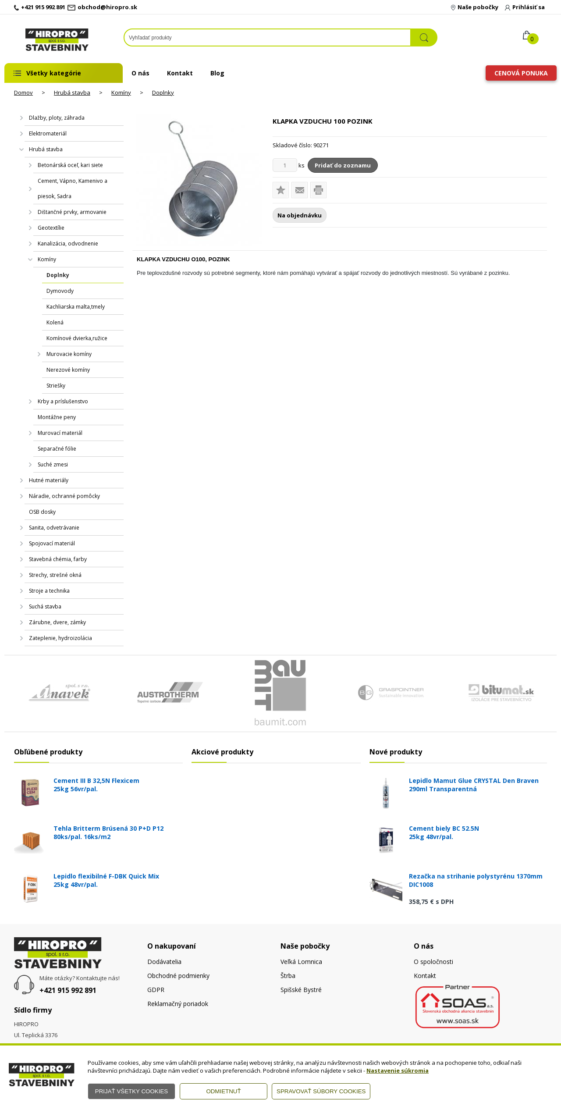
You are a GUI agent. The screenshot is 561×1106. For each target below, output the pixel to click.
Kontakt (180, 73)
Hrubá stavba (72, 92)
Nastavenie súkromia (397, 1070)
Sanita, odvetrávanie (54, 527)
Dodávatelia (164, 961)
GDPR (155, 989)
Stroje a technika (49, 590)
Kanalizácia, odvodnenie (68, 243)
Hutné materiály (48, 480)
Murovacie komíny (69, 354)
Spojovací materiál (52, 543)
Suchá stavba (45, 606)
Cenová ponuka (521, 73)
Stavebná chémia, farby (58, 559)
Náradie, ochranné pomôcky (64, 496)
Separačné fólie (57, 448)
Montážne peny (57, 417)
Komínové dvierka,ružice (76, 338)
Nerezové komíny (68, 369)
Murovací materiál (60, 433)
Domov (23, 92)
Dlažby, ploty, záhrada (57, 117)
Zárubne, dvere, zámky (57, 622)
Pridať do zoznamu (343, 165)
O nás (140, 73)
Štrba (287, 975)
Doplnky (163, 92)
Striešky (55, 385)
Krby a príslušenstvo (63, 401)
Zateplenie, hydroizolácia (60, 638)
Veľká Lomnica (301, 961)
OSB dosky (42, 512)
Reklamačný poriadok (177, 1003)
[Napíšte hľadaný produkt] (267, 37)
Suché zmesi (53, 464)
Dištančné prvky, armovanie (72, 212)
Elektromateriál (48, 133)
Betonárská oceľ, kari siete (70, 165)
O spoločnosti (433, 961)
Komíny (121, 92)
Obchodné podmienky (178, 975)
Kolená (55, 322)
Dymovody (60, 291)
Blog (217, 73)
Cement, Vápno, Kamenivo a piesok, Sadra (72, 188)
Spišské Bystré (301, 989)
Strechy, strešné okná (55, 575)
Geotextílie (51, 227)
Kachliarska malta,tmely (75, 306)
